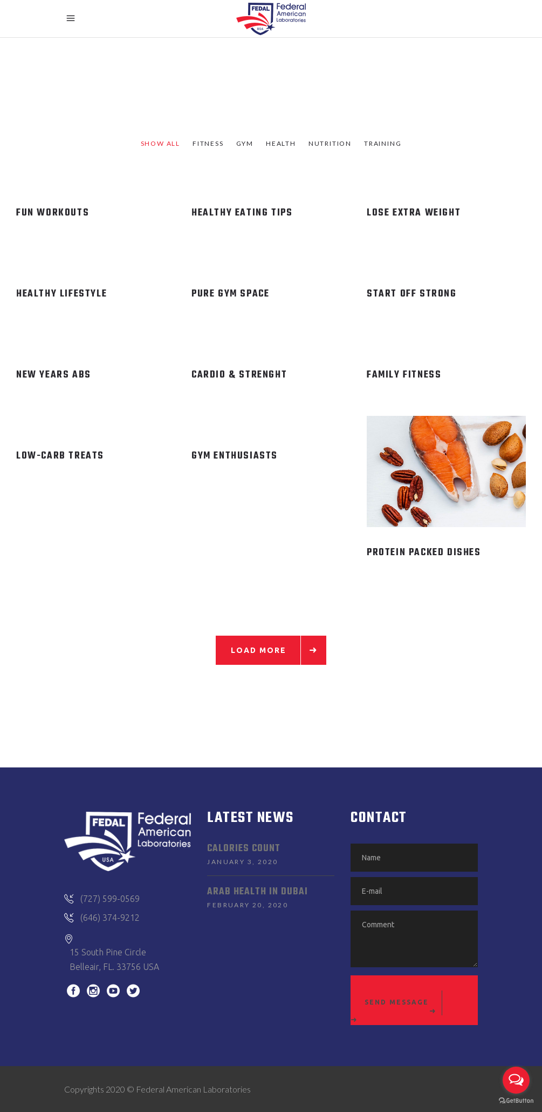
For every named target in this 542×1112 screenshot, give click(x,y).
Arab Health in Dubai (257, 892)
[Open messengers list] (516, 1080)
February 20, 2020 (247, 905)
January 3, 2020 (242, 862)
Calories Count (243, 849)
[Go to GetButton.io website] (516, 1100)
